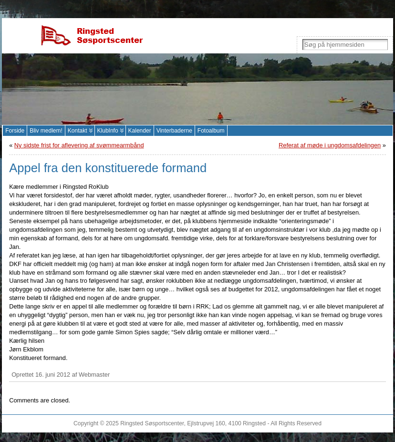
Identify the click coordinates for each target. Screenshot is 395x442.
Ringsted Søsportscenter (152, 423)
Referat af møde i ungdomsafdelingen (330, 145)
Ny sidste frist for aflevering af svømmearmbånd (79, 145)
